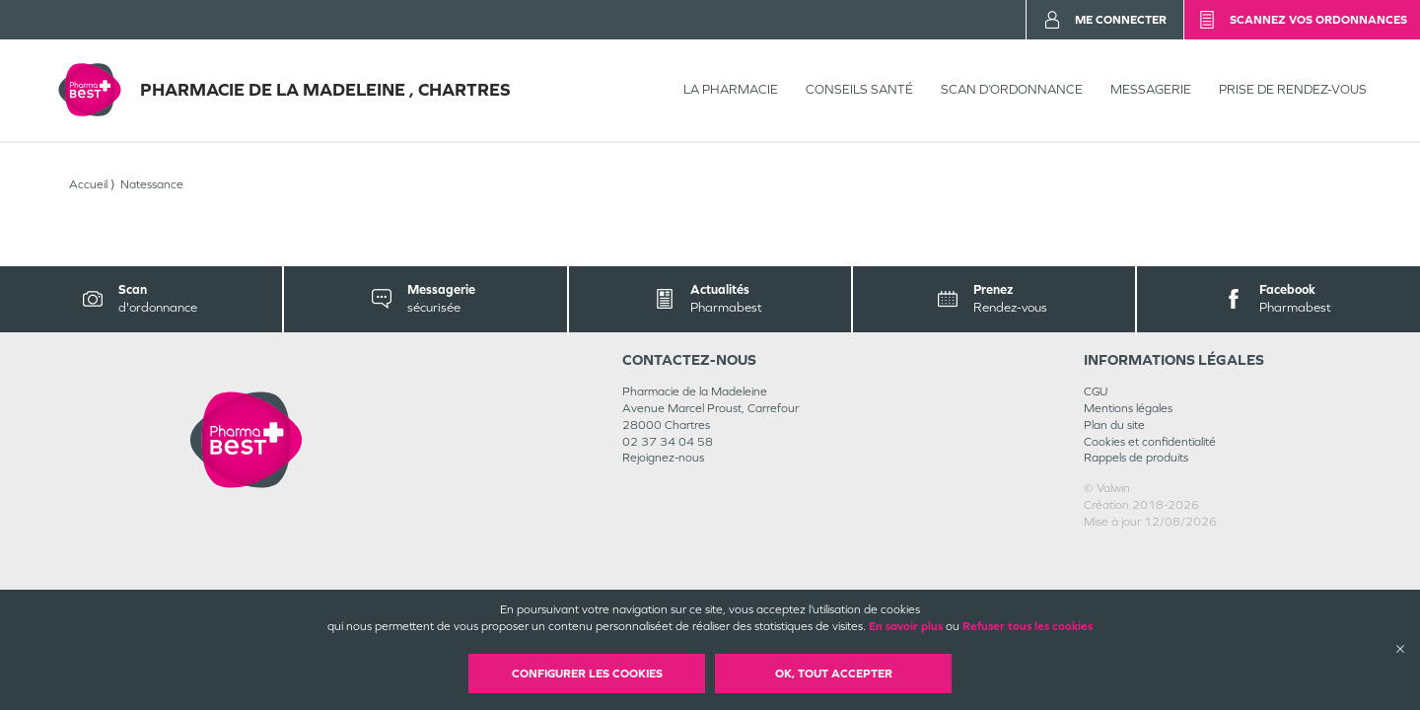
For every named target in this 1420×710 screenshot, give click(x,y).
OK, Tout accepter (833, 673)
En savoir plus (906, 626)
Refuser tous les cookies (1027, 626)
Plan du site (1114, 425)
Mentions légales (1128, 408)
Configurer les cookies (587, 673)
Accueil (88, 184)
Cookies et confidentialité (1150, 442)
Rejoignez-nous (663, 457)
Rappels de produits (1136, 457)
